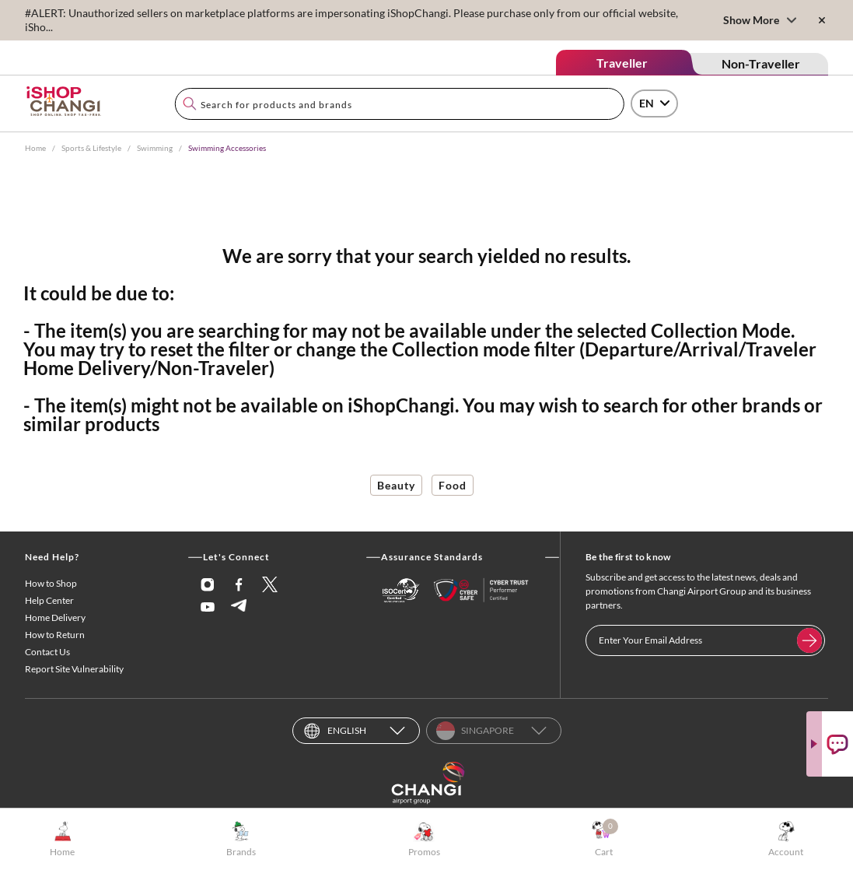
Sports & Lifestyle (91, 148)
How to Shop (51, 583)
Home (35, 148)
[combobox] (399, 104)
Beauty (396, 485)
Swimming (155, 148)
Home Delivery (55, 617)
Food (453, 485)
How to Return (55, 634)
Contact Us (47, 652)
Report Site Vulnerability (74, 669)
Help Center (49, 600)
